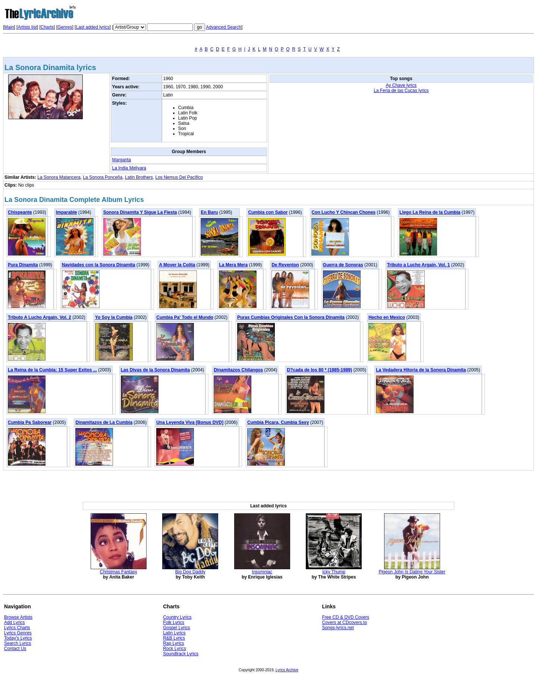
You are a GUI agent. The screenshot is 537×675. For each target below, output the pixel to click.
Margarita (121, 159)
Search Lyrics (17, 643)
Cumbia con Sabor (268, 212)
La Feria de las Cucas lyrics (401, 90)
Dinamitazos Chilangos (238, 370)
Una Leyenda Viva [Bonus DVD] (189, 422)
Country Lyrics (177, 617)
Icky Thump (333, 571)
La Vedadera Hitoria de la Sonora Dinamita (421, 370)
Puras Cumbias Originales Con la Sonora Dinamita (291, 317)
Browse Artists (18, 617)
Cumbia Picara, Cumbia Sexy (278, 422)
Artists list (27, 27)
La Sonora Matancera (58, 177)
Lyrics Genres (18, 633)
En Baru (209, 212)
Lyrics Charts (17, 627)
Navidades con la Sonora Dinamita (98, 264)
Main (9, 27)
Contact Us (15, 648)
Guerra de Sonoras (343, 264)
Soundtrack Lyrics (180, 653)
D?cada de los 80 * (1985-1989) (319, 370)
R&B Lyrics (174, 638)
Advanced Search (223, 27)
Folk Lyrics (173, 622)
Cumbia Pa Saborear (29, 422)
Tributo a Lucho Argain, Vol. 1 (418, 264)
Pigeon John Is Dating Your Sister (412, 571)
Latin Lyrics (174, 633)
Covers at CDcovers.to (344, 622)
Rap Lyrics (173, 643)
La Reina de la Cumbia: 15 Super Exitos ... (52, 370)
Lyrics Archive (287, 670)
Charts (47, 27)
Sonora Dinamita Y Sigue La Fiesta (140, 212)
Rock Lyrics (174, 648)
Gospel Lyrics (176, 627)
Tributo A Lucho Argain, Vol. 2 (39, 317)
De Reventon (285, 264)
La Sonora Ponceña (102, 177)
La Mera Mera (233, 264)
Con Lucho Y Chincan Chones (343, 212)
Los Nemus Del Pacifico (179, 177)
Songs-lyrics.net (338, 627)
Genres (64, 27)
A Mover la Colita (177, 264)
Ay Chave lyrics (401, 85)
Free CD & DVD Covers (345, 617)
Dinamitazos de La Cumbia (103, 422)
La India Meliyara (129, 168)
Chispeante (20, 212)
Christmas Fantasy (118, 571)
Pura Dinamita (23, 264)
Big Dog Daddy (190, 571)
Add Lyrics (14, 622)
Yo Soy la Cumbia (113, 317)
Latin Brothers (139, 177)
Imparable (66, 212)
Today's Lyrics (18, 638)
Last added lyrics (92, 27)
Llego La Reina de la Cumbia (429, 212)
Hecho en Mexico (386, 317)
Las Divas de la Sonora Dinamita (155, 370)
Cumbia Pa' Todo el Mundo (184, 317)
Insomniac (262, 571)
